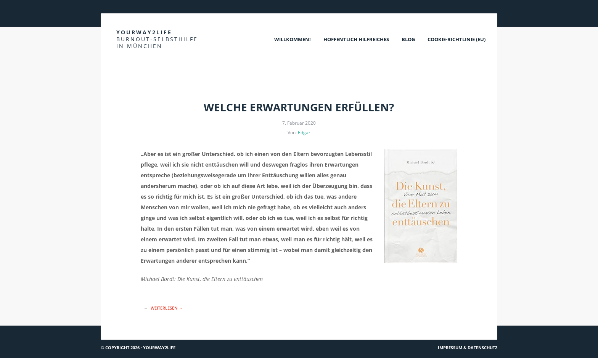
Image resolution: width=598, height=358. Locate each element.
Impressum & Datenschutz (467, 347)
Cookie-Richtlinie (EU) (456, 39)
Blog (408, 39)
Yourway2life (157, 39)
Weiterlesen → (167, 308)
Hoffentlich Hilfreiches (356, 39)
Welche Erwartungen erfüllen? (299, 107)
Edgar (304, 132)
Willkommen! (292, 39)
